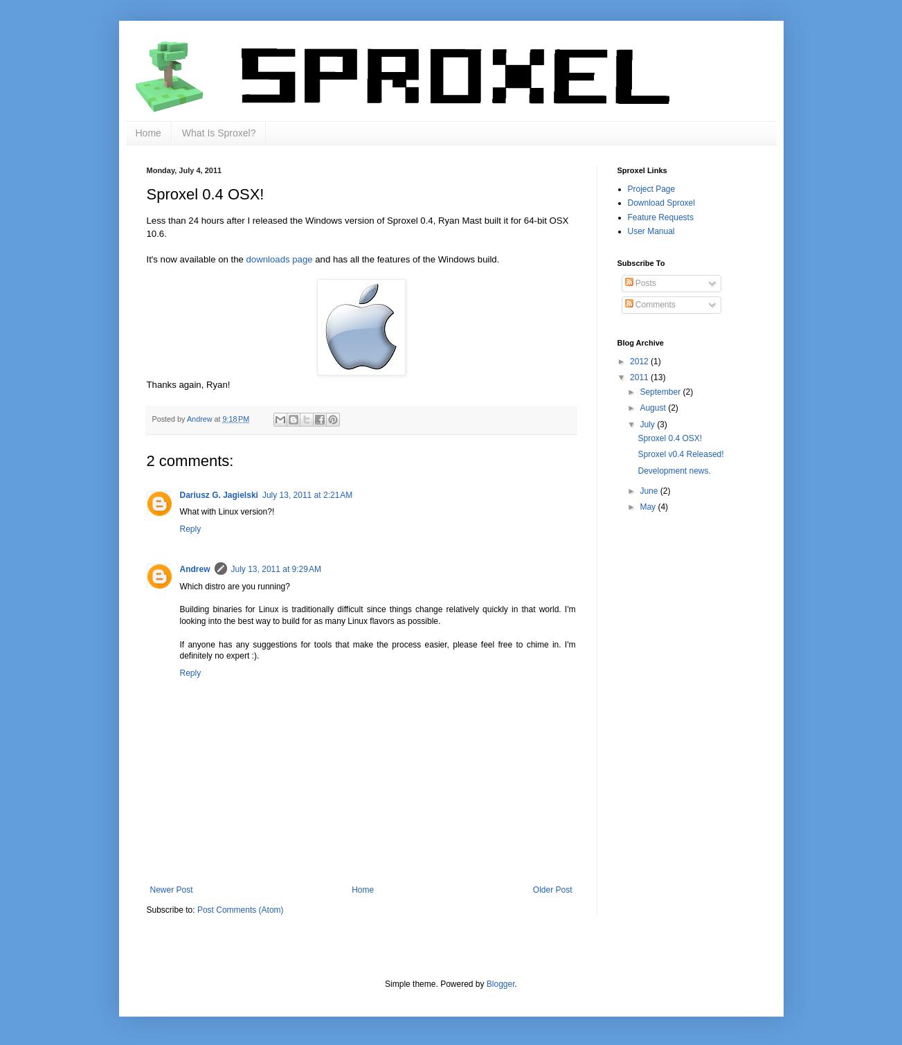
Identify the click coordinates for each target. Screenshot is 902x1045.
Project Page (652, 189)
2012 (640, 361)
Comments (650, 305)
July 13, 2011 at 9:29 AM (276, 569)
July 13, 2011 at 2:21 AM (307, 495)
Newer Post (171, 890)
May (649, 507)
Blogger (501, 984)
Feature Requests (661, 217)
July (648, 424)
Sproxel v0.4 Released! (680, 454)
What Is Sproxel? (219, 133)
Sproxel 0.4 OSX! (670, 438)
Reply (190, 529)
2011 (640, 377)
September (661, 392)
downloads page (279, 259)
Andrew (195, 569)
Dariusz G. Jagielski (219, 495)
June (650, 491)
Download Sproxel (661, 203)
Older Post (552, 890)
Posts (640, 283)
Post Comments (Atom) (240, 910)
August (654, 408)
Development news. (674, 471)
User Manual (651, 231)
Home (148, 133)
